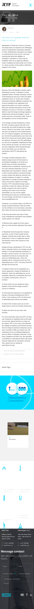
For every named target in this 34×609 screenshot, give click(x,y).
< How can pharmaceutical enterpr (13, 351)
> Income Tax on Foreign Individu (13, 354)
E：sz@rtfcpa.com (7, 519)
